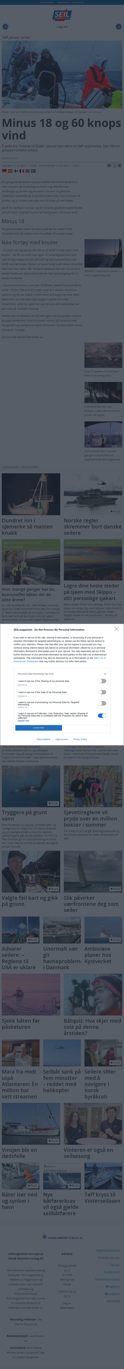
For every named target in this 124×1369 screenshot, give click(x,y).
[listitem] (62, 674)
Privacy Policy (80, 739)
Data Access (62, 739)
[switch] (102, 681)
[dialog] (62, 684)
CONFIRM (39, 728)
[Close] (118, 630)
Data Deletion (44, 739)
